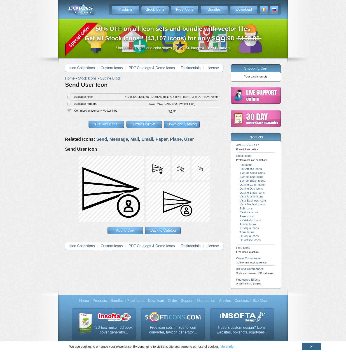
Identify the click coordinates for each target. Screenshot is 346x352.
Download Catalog (182, 124)
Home (84, 301)
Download (244, 9)
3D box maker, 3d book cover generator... (114, 330)
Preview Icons (106, 124)
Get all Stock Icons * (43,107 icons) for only (173, 35)
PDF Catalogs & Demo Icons (152, 68)
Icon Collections (82, 68)
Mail (135, 139)
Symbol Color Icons (252, 172)
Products (125, 9)
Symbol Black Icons (252, 180)
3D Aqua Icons (249, 236)
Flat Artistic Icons (251, 169)
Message (119, 139)
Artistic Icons (248, 224)
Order (172, 301)
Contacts (242, 301)
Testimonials (191, 68)
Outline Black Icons (252, 192)
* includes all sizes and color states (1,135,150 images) (173, 48)
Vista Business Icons (253, 200)
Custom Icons (112, 68)
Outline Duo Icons (251, 188)
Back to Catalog (163, 230)
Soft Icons (246, 208)
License (212, 68)
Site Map (259, 301)
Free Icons (184, 9)
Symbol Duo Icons (251, 176)
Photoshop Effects (248, 281)
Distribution (206, 301)
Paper (162, 139)
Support (187, 301)
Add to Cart (125, 230)
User (189, 139)
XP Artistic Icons (250, 220)
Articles (225, 301)
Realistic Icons (249, 212)
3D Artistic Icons (250, 240)
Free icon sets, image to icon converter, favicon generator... (173, 330)
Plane (176, 139)
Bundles (214, 9)
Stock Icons (155, 9)
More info (227, 346)
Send (101, 139)
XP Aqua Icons (249, 228)
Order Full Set (144, 124)
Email (147, 139)
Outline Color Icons (252, 184)
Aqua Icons (247, 232)
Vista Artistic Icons (251, 196)
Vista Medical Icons (252, 204)
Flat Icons (246, 165)
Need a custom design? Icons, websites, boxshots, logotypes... (242, 330)
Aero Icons (247, 216)
